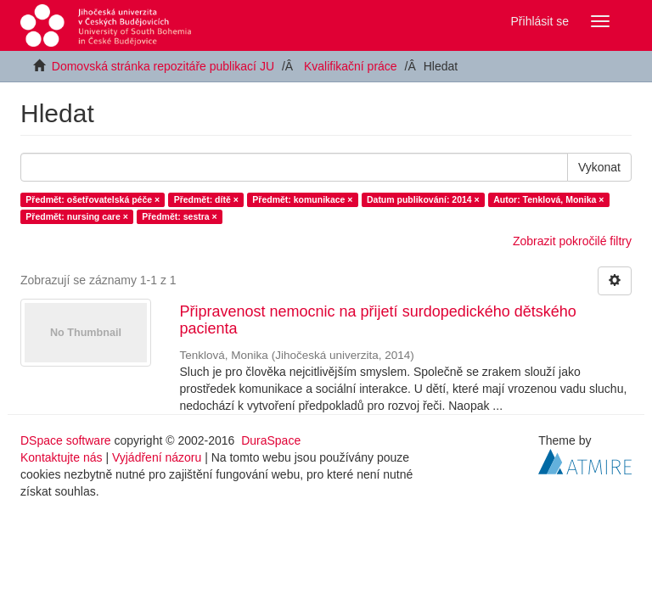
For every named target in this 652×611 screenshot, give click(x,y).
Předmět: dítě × (206, 199)
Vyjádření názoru (156, 457)
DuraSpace (271, 440)
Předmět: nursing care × (76, 216)
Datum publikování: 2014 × (423, 199)
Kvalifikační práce (350, 66)
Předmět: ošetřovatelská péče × (92, 199)
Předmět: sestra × (179, 216)
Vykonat (599, 167)
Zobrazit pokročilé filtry (572, 241)
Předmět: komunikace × (302, 199)
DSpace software (65, 440)
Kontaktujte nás (61, 457)
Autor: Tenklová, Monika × (548, 199)
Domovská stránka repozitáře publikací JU (163, 66)
